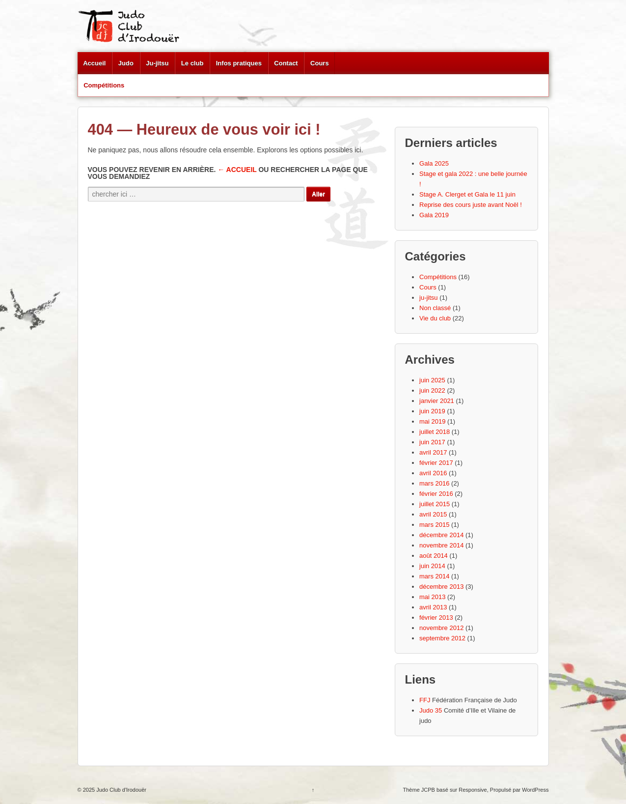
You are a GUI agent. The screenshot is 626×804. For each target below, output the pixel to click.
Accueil (94, 63)
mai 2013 (432, 597)
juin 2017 (432, 442)
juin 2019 (432, 411)
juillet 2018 (434, 431)
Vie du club (435, 318)
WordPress (535, 790)
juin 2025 (432, 380)
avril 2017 (433, 452)
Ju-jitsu (157, 63)
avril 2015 (433, 514)
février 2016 (436, 493)
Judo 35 (430, 710)
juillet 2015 (434, 504)
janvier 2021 (436, 400)
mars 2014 (434, 576)
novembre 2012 (441, 628)
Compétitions (103, 85)
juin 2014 (432, 566)
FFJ (424, 700)
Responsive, (474, 790)
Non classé (435, 308)
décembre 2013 (441, 586)
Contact (286, 63)
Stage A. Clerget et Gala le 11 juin (467, 194)
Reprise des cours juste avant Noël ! (470, 204)
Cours (319, 63)
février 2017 (436, 462)
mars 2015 (434, 524)
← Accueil (237, 169)
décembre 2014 (441, 535)
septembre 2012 (442, 638)
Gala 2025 (434, 163)
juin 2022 (432, 390)
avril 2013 (433, 607)
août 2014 (433, 555)
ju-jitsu (428, 297)
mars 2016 (434, 483)
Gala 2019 (434, 215)
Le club (192, 63)
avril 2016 (433, 473)
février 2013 (436, 617)
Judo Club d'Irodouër (120, 790)
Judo (126, 63)
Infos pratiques (239, 63)
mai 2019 (432, 421)
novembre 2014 (441, 545)
